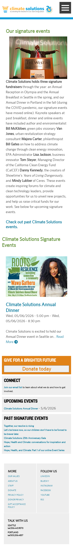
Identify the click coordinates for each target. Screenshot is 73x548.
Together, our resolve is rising (19, 425)
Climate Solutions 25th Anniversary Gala (25, 438)
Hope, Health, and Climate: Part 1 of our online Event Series (34, 450)
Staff (11, 485)
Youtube (45, 495)
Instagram (47, 485)
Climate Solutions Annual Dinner (21, 408)
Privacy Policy (16, 495)
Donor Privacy (16, 499)
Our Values (14, 476)
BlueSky (45, 481)
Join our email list (13, 387)
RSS (42, 499)
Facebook (46, 490)
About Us (13, 481)
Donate (12, 490)
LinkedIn (45, 476)
